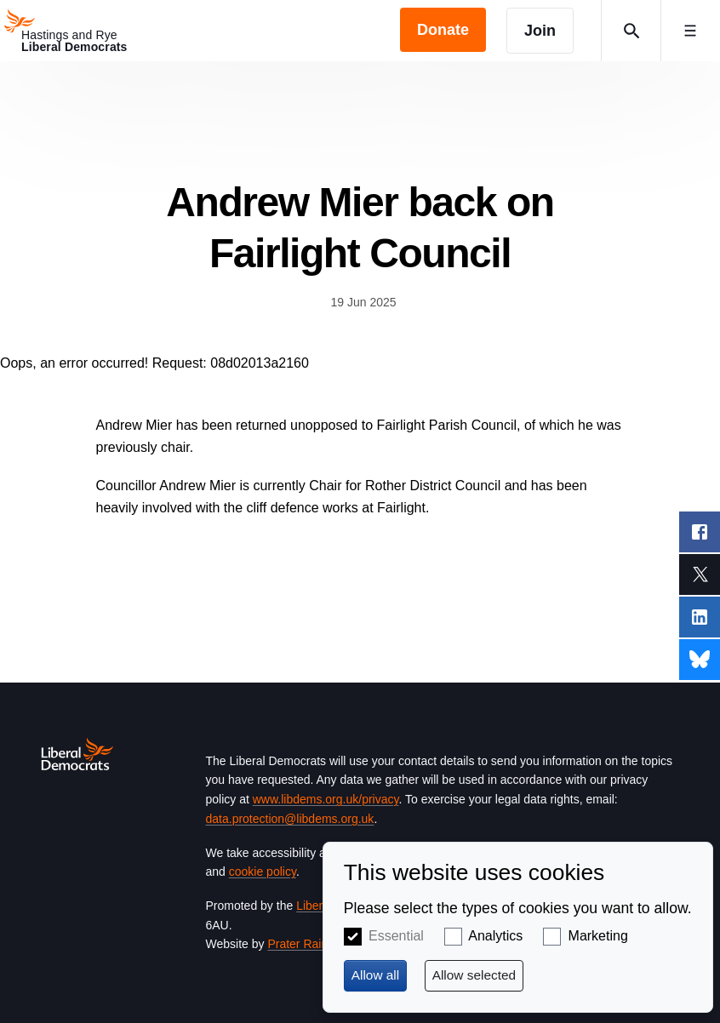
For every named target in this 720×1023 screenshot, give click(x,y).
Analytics (495, 936)
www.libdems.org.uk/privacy (326, 799)
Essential (396, 936)
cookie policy (262, 871)
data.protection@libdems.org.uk (290, 819)
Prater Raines (303, 944)
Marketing (598, 936)
